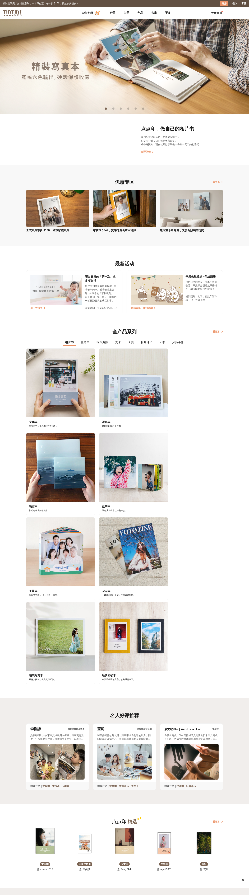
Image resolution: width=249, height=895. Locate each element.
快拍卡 (135, 571)
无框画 (65, 571)
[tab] (112, 13)
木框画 (55, 571)
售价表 (54, 863)
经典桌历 (191, 571)
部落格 (104, 863)
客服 (243, 3)
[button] (45, 626)
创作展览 (31, 863)
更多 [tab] (168, 12)
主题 (126, 12)
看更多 (218, 181)
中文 (218, 889)
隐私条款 (81, 868)
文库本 (46, 571)
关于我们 (105, 858)
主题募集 (31, 858)
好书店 (128, 858)
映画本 (180, 571)
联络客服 (81, 863)
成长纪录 (91, 12)
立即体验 (147, 151)
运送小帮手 (56, 858)
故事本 (113, 571)
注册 (224, 3)
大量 (154, 12)
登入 (234, 3)
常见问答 (81, 858)
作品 (140, 12)
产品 (112, 12)
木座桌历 (124, 571)
